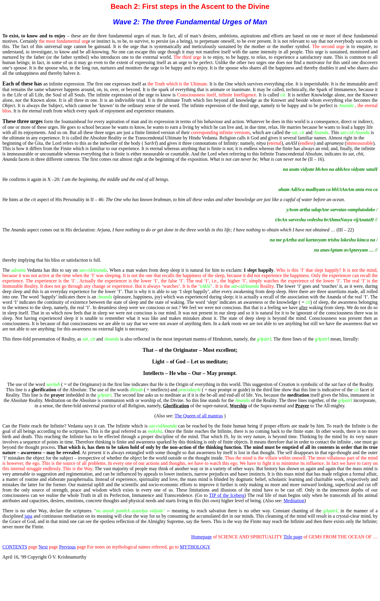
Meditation (294, 500)
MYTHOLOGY (195, 546)
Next (43, 546)
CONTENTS (14, 546)
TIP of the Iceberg (226, 495)
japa (28, 516)
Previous (67, 546)
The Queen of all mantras (199, 415)
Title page (293, 536)
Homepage (201, 536)
